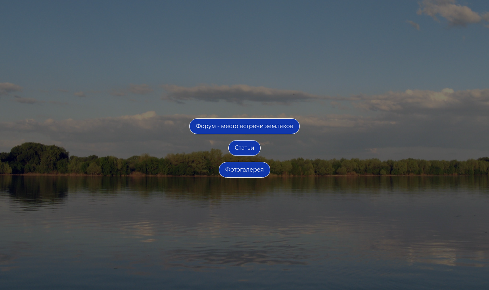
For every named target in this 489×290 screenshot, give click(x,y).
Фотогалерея (244, 169)
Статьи (245, 147)
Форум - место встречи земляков (244, 126)
